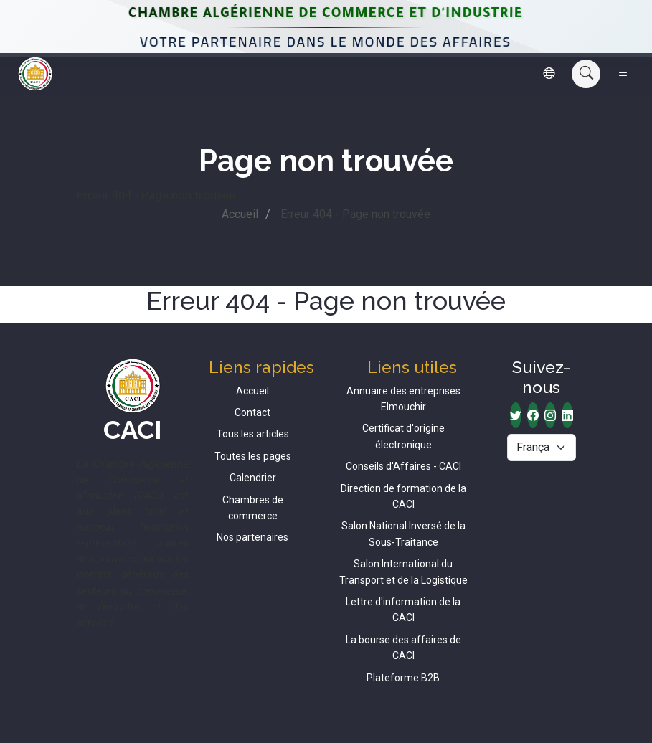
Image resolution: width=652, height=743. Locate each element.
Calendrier (253, 477)
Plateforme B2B (403, 677)
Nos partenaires (252, 537)
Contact (252, 412)
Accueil (240, 214)
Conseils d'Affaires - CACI (403, 466)
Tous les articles (253, 434)
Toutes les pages (252, 456)
